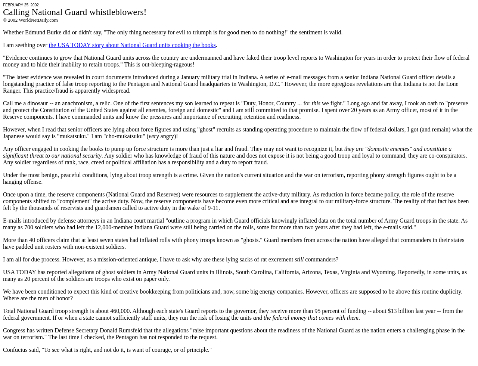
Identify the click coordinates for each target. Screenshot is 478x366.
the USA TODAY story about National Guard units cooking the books (132, 45)
